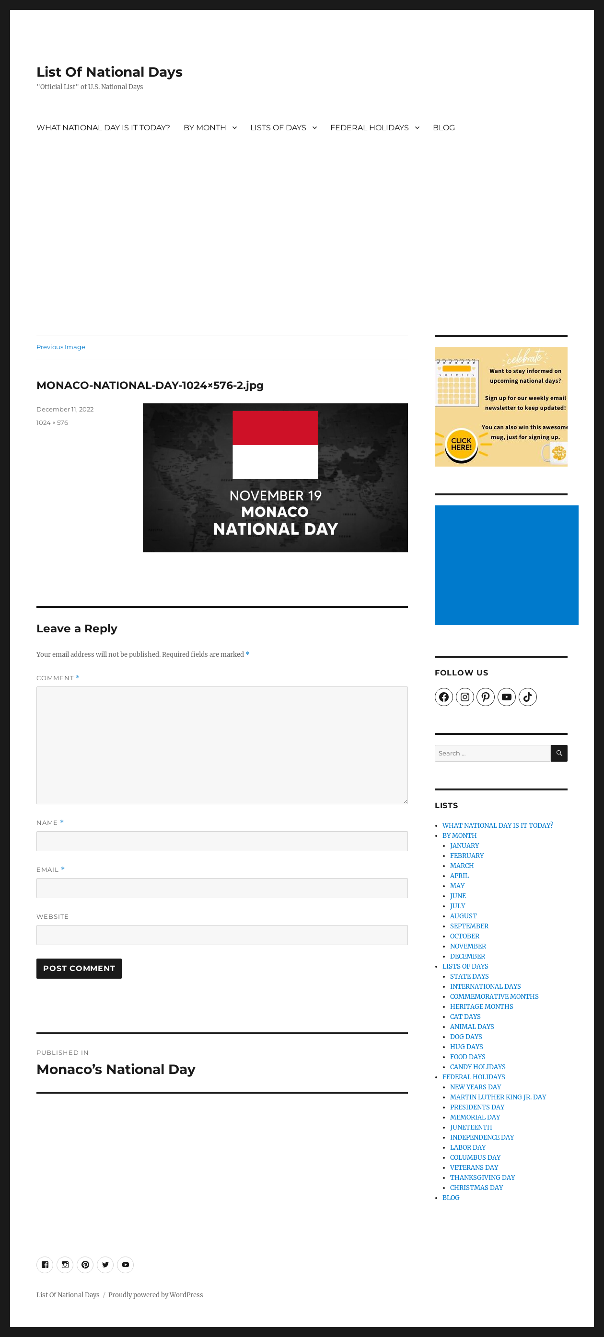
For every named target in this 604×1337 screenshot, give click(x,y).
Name (50, 823)
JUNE (458, 896)
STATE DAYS (469, 976)
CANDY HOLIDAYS (478, 1067)
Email (50, 870)
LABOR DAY (468, 1147)
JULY (457, 906)
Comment (58, 678)
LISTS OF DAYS (278, 127)
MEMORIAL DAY (475, 1117)
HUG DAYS (466, 1047)
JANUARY (464, 846)
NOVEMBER (468, 946)
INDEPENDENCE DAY (482, 1137)
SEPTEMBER (469, 926)
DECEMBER (467, 956)
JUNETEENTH (471, 1127)
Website (52, 916)
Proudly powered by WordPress (155, 1295)
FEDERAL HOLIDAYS (369, 127)
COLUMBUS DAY (475, 1158)
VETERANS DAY (474, 1168)
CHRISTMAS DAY (476, 1188)
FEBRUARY (467, 856)
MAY (457, 886)
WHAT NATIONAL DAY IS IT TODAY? (103, 127)
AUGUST (463, 916)
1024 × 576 (52, 422)
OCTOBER (464, 936)
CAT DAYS (465, 1017)
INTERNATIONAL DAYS (485, 987)
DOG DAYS (466, 1037)
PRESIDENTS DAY (477, 1107)
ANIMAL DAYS (472, 1027)
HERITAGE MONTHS (481, 1007)
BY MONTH (205, 127)
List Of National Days (109, 72)
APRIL (459, 876)
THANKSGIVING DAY (482, 1178)
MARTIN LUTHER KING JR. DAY (498, 1097)
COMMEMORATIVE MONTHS (494, 997)
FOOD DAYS (468, 1057)
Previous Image (60, 347)
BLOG (444, 127)
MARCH (462, 866)
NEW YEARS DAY (475, 1087)
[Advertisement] (302, 264)
